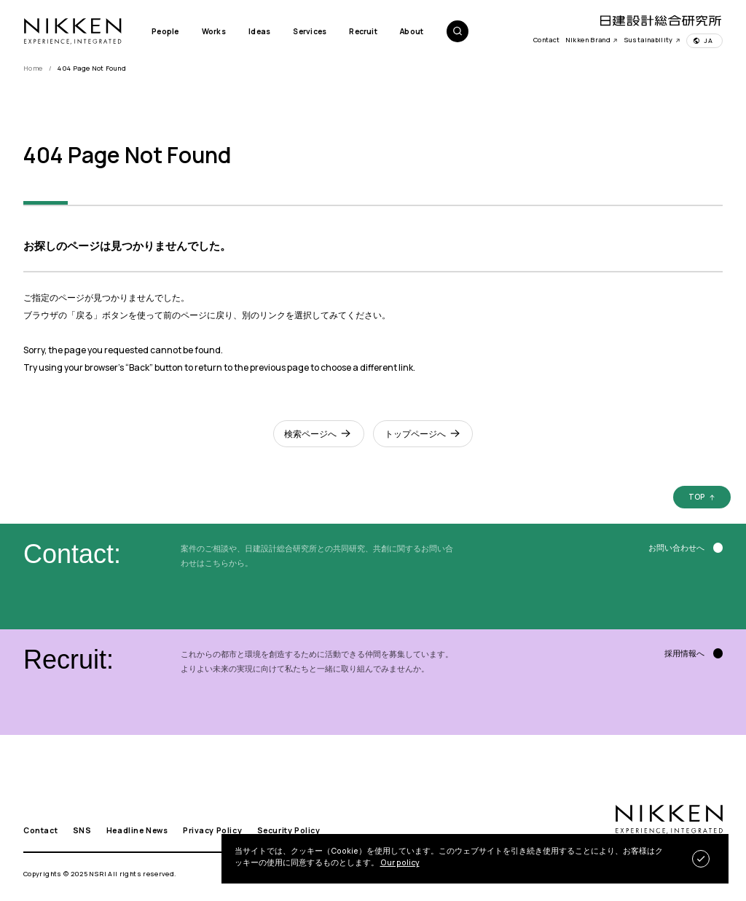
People (165, 31)
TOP (696, 497)
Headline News (137, 831)
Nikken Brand (592, 39)
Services (309, 31)
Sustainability (652, 39)
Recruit (363, 31)
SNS (82, 831)
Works (214, 31)
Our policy (400, 862)
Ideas (259, 31)
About (411, 31)
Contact (546, 39)
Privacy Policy (212, 831)
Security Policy (289, 831)
